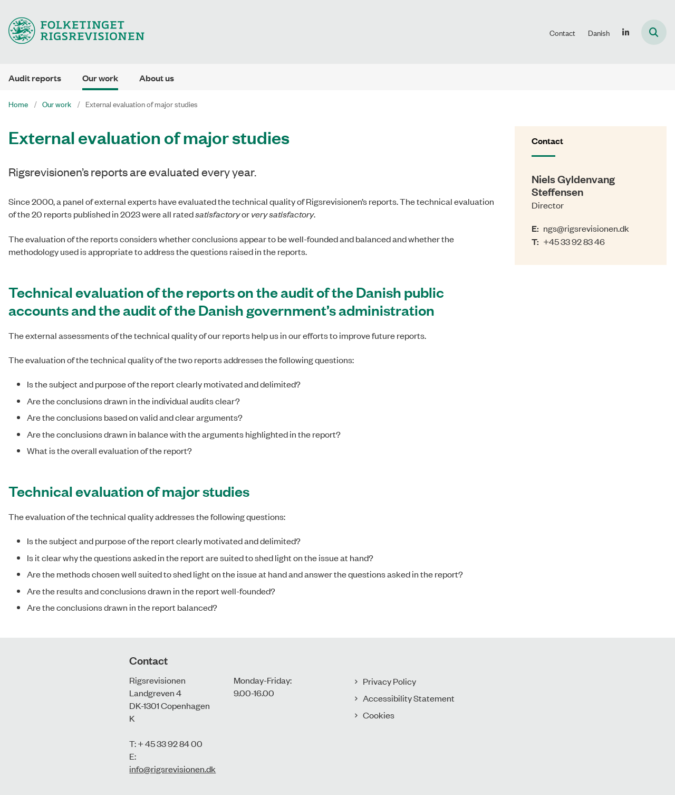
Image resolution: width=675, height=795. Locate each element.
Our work (100, 78)
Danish (599, 33)
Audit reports (34, 78)
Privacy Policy (389, 681)
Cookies (378, 715)
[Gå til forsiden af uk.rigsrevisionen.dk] (72, 32)
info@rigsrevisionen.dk (172, 768)
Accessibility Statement (409, 698)
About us (156, 78)
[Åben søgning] (654, 32)
